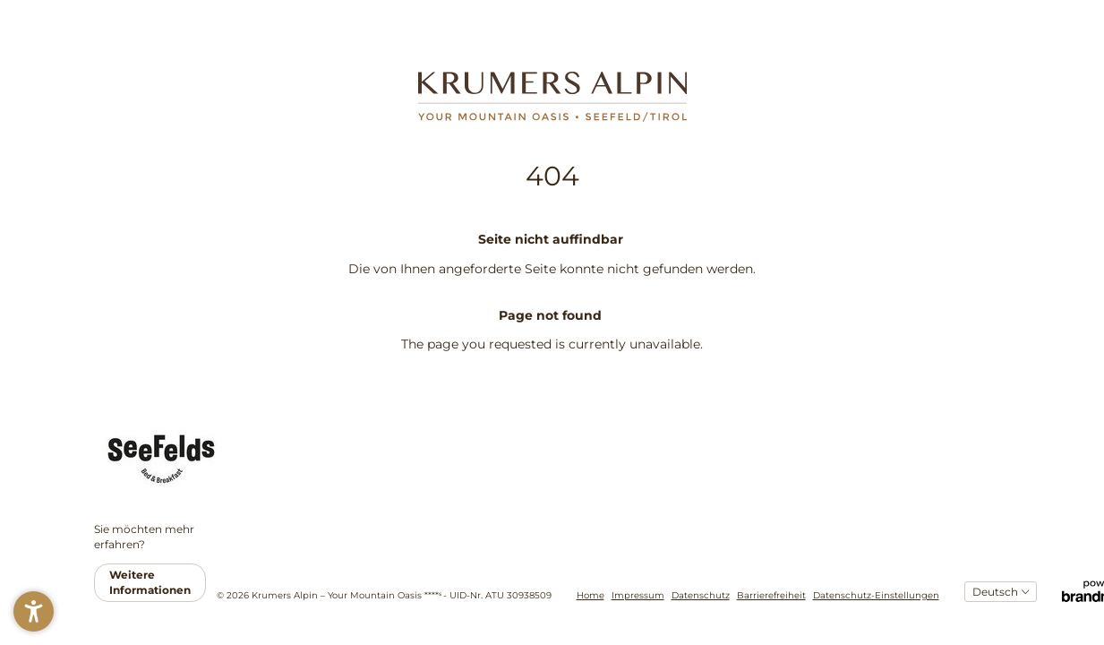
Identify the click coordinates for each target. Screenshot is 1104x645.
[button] (33, 611)
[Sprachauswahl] (1000, 592)
